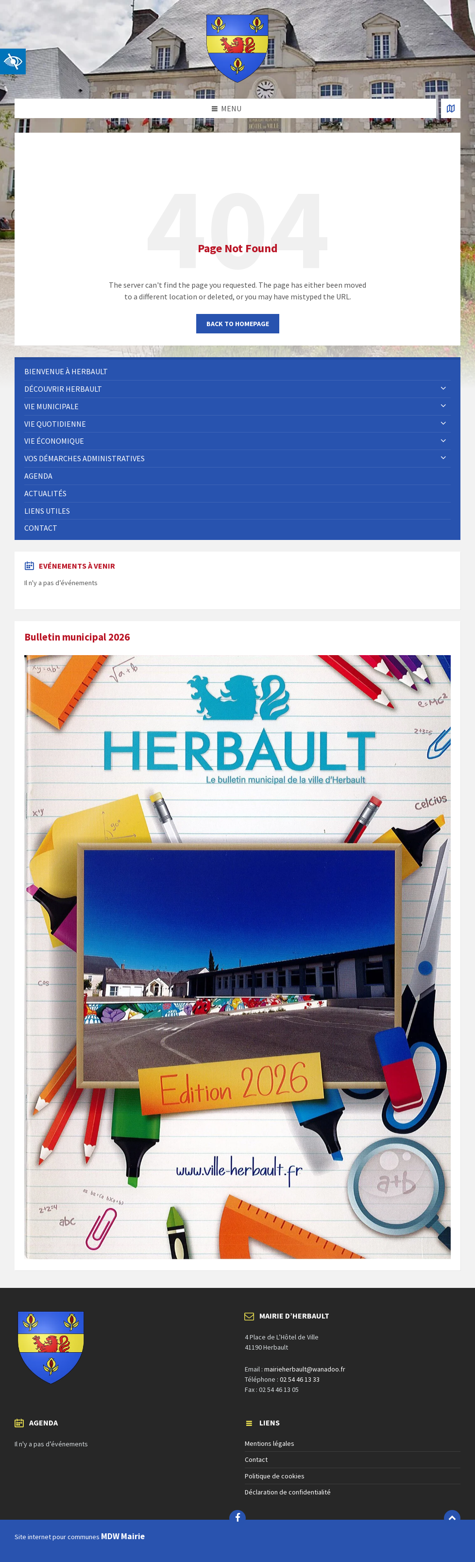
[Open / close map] (450, 108)
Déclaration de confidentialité (288, 1492)
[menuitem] (237, 371)
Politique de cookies (275, 1476)
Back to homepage (237, 323)
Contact (256, 1459)
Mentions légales (269, 1443)
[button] (13, 61)
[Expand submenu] (443, 389)
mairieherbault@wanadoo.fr (304, 1369)
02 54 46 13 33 (300, 1379)
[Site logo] (237, 80)
